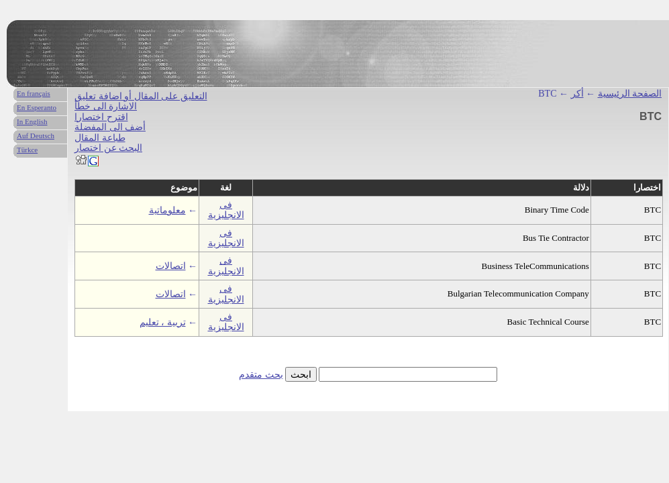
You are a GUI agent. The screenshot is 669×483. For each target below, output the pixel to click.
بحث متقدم (261, 375)
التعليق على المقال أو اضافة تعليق (140, 96)
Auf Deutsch (35, 135)
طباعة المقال (99, 138)
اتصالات (171, 266)
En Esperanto (36, 107)
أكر (577, 94)
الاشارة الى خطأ (105, 106)
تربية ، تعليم (163, 322)
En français (33, 93)
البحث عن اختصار (108, 148)
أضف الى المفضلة (110, 127)
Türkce (27, 150)
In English (32, 121)
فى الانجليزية (226, 210)
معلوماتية (167, 210)
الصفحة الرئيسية (630, 94)
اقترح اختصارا (101, 117)
